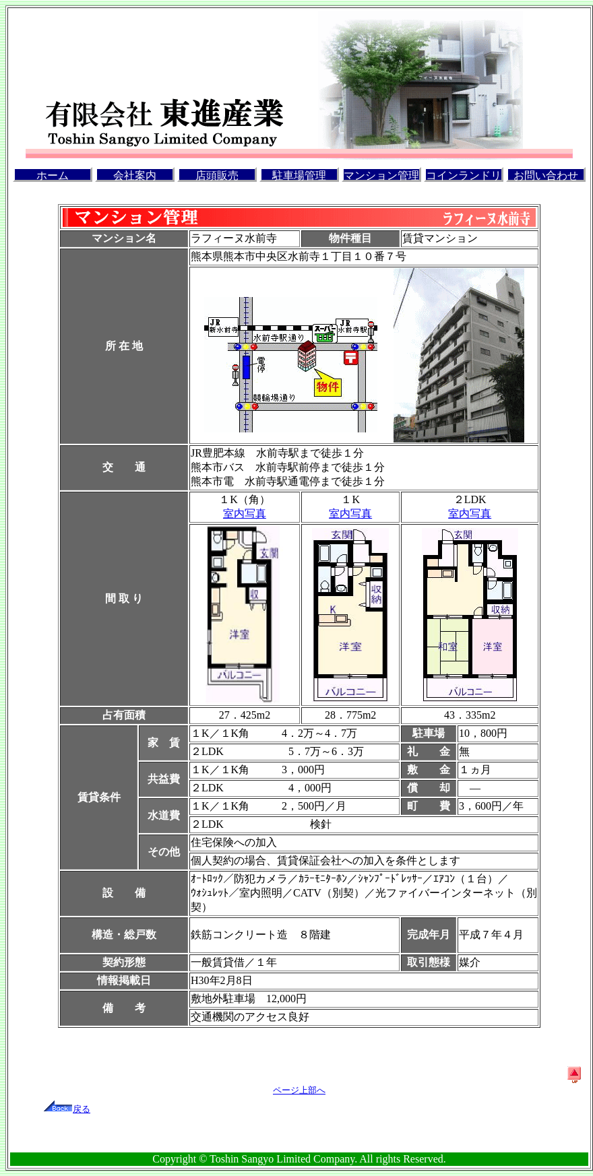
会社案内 (134, 175)
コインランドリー (463, 176)
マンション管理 (381, 175)
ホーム (52, 175)
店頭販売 (217, 175)
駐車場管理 (299, 175)
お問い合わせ (545, 175)
